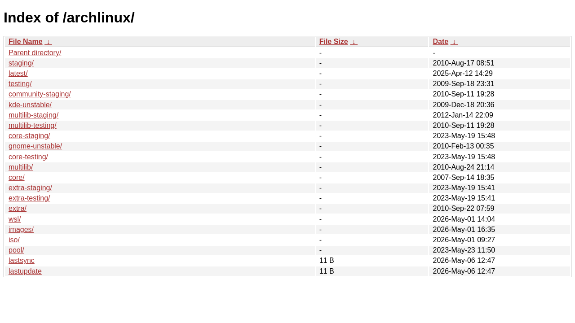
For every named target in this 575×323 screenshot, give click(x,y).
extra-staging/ (30, 188)
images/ (21, 229)
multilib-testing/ (33, 125)
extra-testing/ (29, 198)
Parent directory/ (35, 53)
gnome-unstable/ (35, 146)
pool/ (16, 250)
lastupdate (25, 271)
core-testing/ (28, 157)
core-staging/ (29, 136)
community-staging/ (40, 94)
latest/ (18, 73)
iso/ (14, 240)
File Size (333, 41)
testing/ (20, 83)
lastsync (22, 260)
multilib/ (21, 167)
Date (440, 41)
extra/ (18, 208)
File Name (26, 41)
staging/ (21, 63)
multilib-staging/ (33, 115)
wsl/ (15, 219)
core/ (17, 177)
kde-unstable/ (30, 105)
